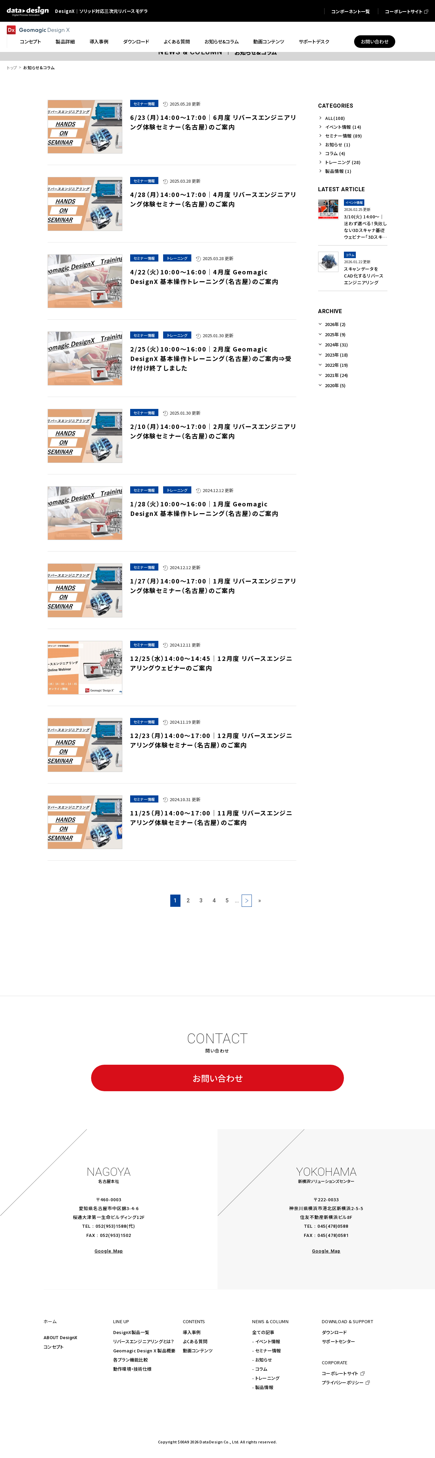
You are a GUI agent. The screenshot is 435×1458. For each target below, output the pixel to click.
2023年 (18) (336, 355)
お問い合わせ (218, 1078)
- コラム (259, 1369)
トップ (12, 67)
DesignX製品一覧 (131, 1332)
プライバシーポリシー (343, 1382)
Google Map (108, 1251)
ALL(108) (335, 118)
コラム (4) (335, 153)
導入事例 (192, 1332)
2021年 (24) (336, 375)
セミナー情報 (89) (343, 135)
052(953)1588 (110, 1226)
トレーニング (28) (343, 162)
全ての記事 (263, 1332)
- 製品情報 (262, 1387)
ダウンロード (334, 1332)
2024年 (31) (336, 344)
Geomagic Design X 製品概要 (144, 1350)
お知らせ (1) (337, 144)
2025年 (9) (335, 334)
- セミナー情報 (266, 1350)
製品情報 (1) (338, 171)
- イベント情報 (266, 1341)
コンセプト (54, 1347)
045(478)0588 (332, 1226)
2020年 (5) (335, 385)
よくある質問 (195, 1341)
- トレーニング (265, 1378)
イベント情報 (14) (343, 127)
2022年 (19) (336, 365)
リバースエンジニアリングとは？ (143, 1341)
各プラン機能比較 (130, 1359)
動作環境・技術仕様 (132, 1369)
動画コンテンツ (198, 1350)
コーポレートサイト (340, 1373)
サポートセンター (338, 1341)
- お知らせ (262, 1359)
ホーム (50, 1321)
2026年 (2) (335, 324)
